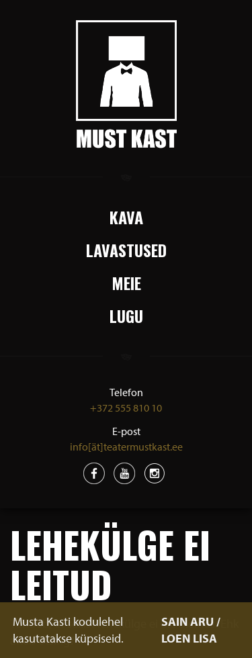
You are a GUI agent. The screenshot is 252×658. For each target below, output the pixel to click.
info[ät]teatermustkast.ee (126, 446)
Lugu (126, 315)
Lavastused (126, 250)
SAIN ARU (187, 621)
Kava (126, 217)
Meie (126, 283)
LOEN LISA (189, 638)
